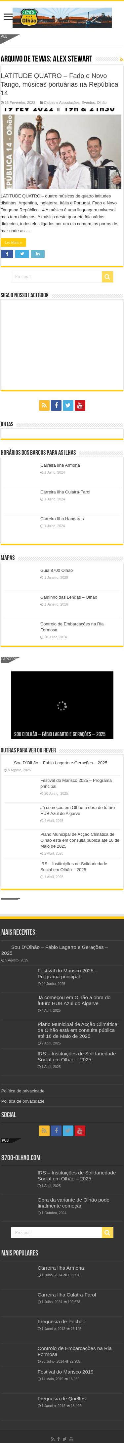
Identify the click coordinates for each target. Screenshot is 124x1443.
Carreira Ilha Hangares (62, 518)
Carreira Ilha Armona (60, 465)
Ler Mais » (13, 242)
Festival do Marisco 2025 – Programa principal (68, 973)
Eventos (88, 103)
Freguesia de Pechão (62, 1321)
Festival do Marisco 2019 (66, 1372)
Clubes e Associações (62, 103)
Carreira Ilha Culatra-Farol (65, 491)
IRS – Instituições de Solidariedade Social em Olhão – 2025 (77, 1056)
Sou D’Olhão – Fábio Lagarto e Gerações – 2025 (59, 735)
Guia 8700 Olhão (56, 570)
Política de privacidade (23, 1090)
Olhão (101, 103)
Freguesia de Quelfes (62, 1398)
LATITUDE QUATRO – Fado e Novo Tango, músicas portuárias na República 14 (59, 84)
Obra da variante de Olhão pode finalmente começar (73, 1203)
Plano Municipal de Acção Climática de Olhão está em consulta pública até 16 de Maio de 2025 (79, 840)
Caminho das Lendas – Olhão (68, 597)
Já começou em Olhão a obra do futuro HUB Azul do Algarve (74, 1000)
